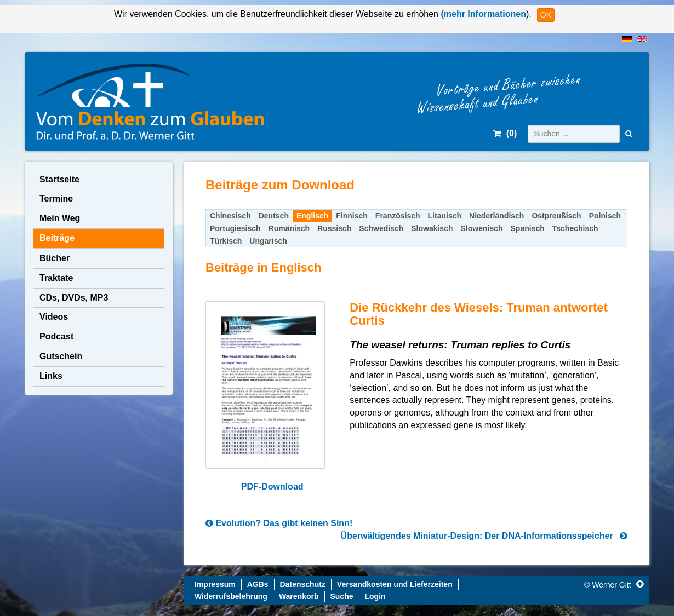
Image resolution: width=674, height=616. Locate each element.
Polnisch (605, 215)
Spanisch (528, 228)
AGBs (258, 584)
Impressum (215, 584)
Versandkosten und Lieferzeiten (395, 584)
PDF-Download (272, 486)
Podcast (56, 336)
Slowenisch (482, 228)
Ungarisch (268, 241)
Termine (56, 198)
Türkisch (226, 241)
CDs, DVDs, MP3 (73, 297)
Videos (53, 316)
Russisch (334, 228)
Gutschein (60, 356)
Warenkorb (299, 596)
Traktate (56, 278)
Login (375, 596)
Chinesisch (230, 215)
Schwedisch (381, 228)
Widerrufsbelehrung (231, 596)
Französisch (397, 215)
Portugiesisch (235, 228)
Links (50, 376)
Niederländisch (496, 215)
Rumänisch (289, 228)
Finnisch (352, 215)
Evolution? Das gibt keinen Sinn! (278, 523)
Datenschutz (302, 584)
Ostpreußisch (556, 215)
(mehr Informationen (482, 14)
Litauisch (444, 215)
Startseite (59, 179)
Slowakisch (432, 228)
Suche (341, 596)
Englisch (312, 215)
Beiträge (57, 238)
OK (545, 14)
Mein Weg (59, 218)
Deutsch (274, 215)
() (505, 133)
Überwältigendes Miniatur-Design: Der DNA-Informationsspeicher (484, 535)
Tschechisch (575, 228)
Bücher (54, 258)
